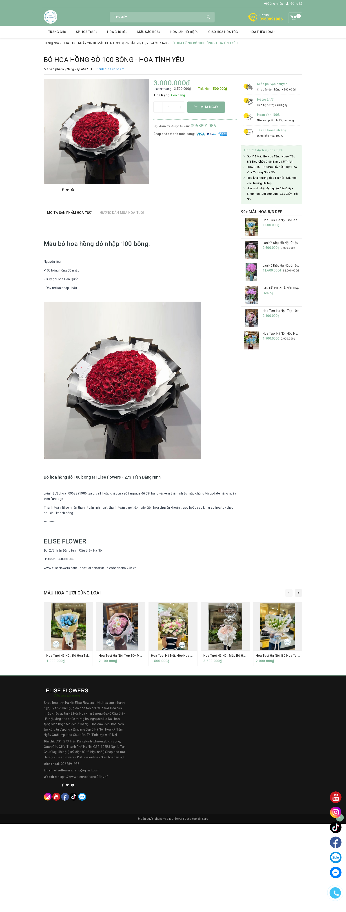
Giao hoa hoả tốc (224, 32)
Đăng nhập (273, 3)
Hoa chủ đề (117, 32)
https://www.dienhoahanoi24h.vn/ (83, 777)
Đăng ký (294, 3)
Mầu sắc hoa (148, 32)
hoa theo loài (262, 32)
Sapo (205, 818)
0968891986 (271, 19)
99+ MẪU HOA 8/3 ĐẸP (261, 211)
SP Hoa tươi (87, 32)
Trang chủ (57, 32)
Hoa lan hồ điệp (184, 32)
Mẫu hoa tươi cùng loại (72, 593)
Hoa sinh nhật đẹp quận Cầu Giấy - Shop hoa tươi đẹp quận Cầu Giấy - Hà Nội (272, 194)
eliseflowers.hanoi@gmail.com (76, 770)
